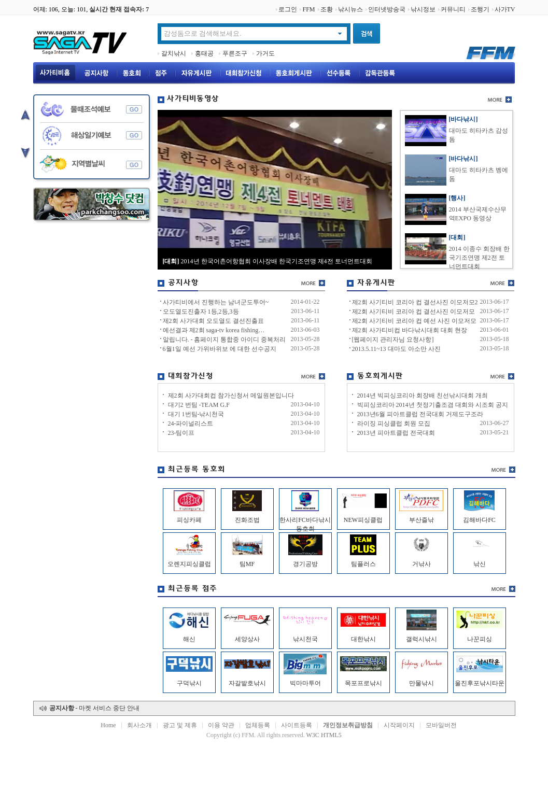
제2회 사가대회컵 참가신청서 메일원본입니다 (231, 395)
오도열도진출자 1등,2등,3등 (201, 311)
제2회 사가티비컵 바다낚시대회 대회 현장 (409, 330)
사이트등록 (296, 725)
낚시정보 (423, 9)
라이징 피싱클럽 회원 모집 (393, 423)
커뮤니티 (453, 9)
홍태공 (204, 53)
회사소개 (139, 725)
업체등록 (257, 725)
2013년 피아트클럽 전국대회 (396, 432)
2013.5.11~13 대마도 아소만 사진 (396, 348)
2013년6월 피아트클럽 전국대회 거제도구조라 (420, 414)
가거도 (265, 53)
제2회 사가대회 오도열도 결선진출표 (213, 320)
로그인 (287, 9)
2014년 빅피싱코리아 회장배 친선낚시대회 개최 (422, 395)
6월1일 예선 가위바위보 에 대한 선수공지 (219, 348)
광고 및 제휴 (180, 725)
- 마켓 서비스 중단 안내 (94, 708)
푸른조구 (234, 53)
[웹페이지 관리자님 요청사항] (393, 339)
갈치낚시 (173, 53)
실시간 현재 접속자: (119, 9)
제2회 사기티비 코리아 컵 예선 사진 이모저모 (414, 320)
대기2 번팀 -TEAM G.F (199, 404)
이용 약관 (221, 725)
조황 (326, 9)
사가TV (505, 9)
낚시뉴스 (350, 9)
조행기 (480, 9)
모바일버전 (441, 725)
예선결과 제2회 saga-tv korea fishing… (214, 330)
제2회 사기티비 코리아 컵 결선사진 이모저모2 (415, 302)
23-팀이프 (181, 432)
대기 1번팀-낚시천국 (196, 414)
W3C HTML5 (324, 735)
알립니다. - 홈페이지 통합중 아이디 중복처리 (224, 339)
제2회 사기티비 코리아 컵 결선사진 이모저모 (413, 311)
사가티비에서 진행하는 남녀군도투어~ (216, 302)
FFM (308, 9)
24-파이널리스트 (191, 423)
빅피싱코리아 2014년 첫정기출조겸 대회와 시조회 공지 (432, 404)
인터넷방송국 (386, 9)
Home (108, 725)
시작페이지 (399, 725)
